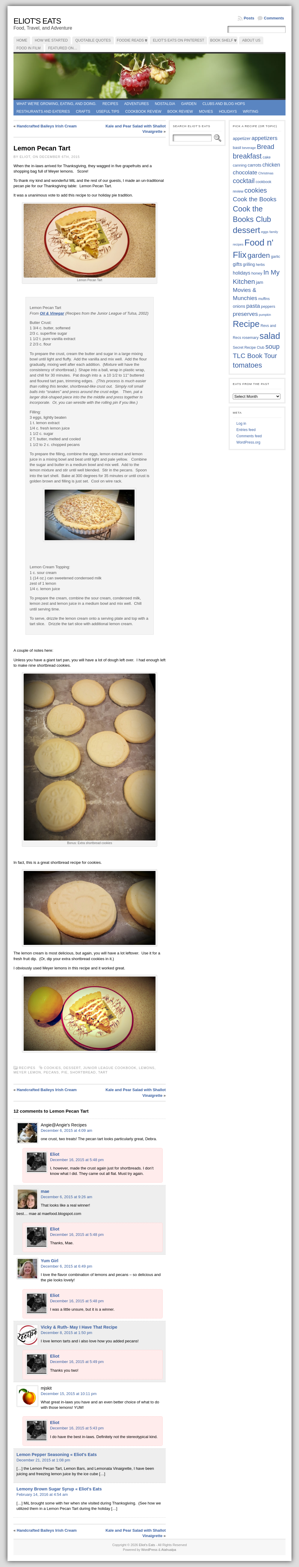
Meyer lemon (27, 1072)
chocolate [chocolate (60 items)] (245, 172)
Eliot (54, 1154)
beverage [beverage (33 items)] (249, 148)
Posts (249, 18)
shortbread (83, 1072)
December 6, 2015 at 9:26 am (66, 1197)
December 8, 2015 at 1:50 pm (66, 1332)
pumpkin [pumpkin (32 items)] (265, 314)
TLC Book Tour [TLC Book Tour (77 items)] (255, 356)
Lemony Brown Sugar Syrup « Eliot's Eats (59, 1489)
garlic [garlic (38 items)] (275, 256)
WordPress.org (248, 442)
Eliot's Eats (37, 20)
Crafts (83, 111)
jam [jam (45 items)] (259, 282)
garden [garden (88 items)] (258, 255)
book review (180, 111)
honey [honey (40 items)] (256, 273)
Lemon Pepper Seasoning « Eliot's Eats (56, 1454)
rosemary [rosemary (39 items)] (250, 337)
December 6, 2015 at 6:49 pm (66, 1266)
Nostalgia (165, 104)
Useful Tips (107, 111)
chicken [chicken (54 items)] (271, 165)
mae (45, 1191)
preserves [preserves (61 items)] (245, 314)
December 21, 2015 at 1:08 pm (43, 1460)
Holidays (228, 111)
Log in (241, 423)
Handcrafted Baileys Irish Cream (47, 126)
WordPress (149, 1549)
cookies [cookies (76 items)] (255, 190)
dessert (72, 1068)
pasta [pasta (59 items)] (253, 306)
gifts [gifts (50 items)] (237, 264)
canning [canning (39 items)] (240, 165)
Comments (274, 18)
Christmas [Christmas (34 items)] (266, 173)
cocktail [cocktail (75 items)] (244, 181)
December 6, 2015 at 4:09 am (66, 1130)
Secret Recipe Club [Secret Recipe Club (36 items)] (248, 347)
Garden (188, 104)
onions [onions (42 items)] (239, 306)
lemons (146, 1068)
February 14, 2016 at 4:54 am (42, 1494)
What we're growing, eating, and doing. (56, 104)
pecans (51, 1072)
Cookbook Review (143, 111)
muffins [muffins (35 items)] (264, 299)
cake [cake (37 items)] (267, 157)
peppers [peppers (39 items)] (268, 306)
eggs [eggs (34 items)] (264, 232)
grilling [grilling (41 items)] (249, 264)
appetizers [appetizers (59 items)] (265, 138)
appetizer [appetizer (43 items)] (241, 138)
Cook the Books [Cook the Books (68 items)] (255, 199)
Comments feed (249, 436)
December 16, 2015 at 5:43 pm (77, 1428)
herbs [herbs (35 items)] (260, 265)
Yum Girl (49, 1260)
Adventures (136, 104)
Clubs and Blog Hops (224, 104)
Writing (250, 111)
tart (103, 1072)
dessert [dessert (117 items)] (246, 230)
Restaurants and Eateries (43, 111)
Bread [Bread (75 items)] (265, 146)
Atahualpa (168, 1549)
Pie (64, 1072)
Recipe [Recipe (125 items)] (246, 324)
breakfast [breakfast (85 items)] (247, 156)
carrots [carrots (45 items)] (254, 164)
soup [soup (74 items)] (272, 346)
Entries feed (246, 430)
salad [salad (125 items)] (269, 336)
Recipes (110, 104)
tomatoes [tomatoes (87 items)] (247, 365)
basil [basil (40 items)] (237, 147)
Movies (206, 111)
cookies (52, 1068)
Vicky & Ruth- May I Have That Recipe (79, 1327)
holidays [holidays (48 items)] (241, 272)
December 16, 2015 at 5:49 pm (77, 1361)
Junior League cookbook (109, 1068)
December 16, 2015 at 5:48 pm (77, 1160)
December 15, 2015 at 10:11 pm (68, 1393)
